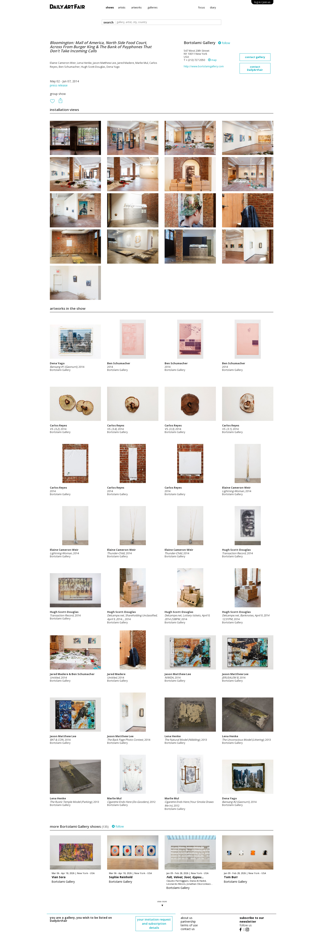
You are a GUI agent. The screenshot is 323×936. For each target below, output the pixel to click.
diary (213, 7)
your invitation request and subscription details (154, 923)
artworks (136, 7)
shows (110, 7)
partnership (188, 921)
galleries (152, 7)
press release (59, 85)
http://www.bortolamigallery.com (204, 66)
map (212, 60)
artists (121, 7)
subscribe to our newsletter (252, 919)
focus (201, 7)
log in (262, 2)
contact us (188, 929)
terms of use (189, 925)
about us (186, 918)
